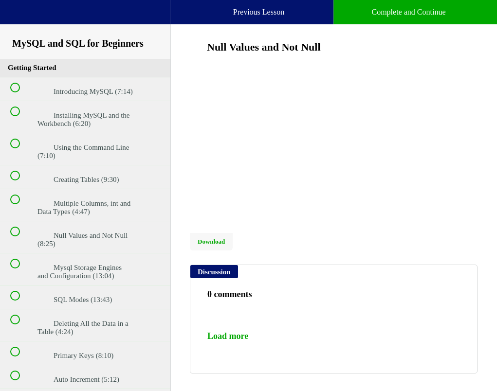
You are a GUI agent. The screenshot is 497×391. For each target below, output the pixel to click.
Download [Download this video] (211, 241)
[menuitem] (85, 22)
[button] (17, 17)
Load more (227, 336)
